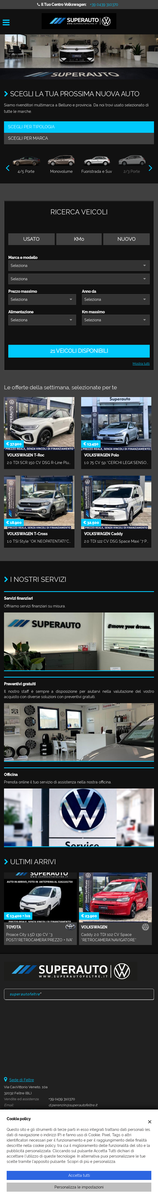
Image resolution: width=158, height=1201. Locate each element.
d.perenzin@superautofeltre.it (73, 1105)
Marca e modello (22, 257)
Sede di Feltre (21, 1080)
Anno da (89, 291)
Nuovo (126, 239)
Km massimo (93, 312)
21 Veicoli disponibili (79, 351)
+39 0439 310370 (104, 4)
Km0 (79, 239)
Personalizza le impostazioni (79, 1187)
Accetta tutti (79, 1175)
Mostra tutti (141, 364)
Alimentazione (20, 312)
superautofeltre (25, 994)
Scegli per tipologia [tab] (31, 126)
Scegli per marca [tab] (28, 138)
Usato (31, 239)
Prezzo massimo (22, 291)
